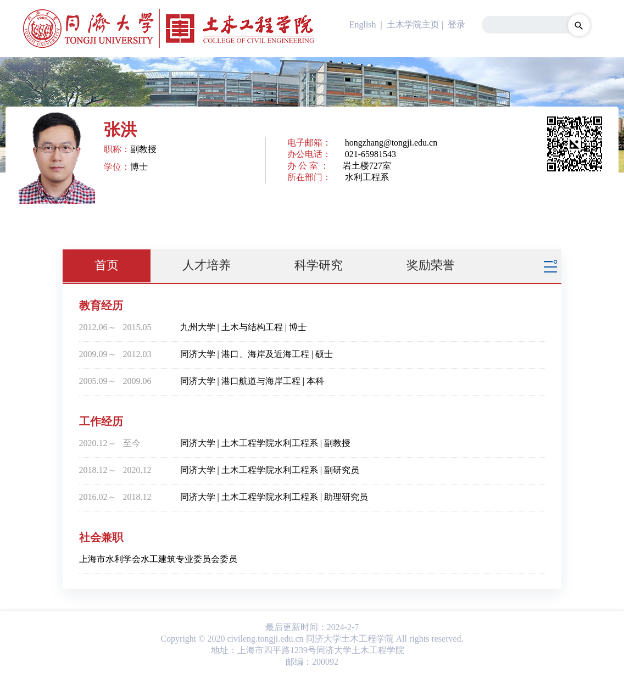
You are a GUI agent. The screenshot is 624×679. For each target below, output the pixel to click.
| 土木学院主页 (408, 24)
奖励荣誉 (430, 265)
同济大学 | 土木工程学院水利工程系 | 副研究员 (269, 470)
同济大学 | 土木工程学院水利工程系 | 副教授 (265, 443)
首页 (106, 265)
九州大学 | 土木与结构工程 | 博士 (243, 327)
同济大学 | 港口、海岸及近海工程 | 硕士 (256, 354)
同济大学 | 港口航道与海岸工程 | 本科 (252, 381)
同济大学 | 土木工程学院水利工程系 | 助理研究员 (274, 497)
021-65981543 (370, 154)
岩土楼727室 (367, 165)
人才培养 (206, 265)
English (362, 24)
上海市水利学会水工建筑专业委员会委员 (158, 559)
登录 (456, 24)
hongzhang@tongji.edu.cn (391, 142)
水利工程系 (367, 177)
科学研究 (318, 265)
